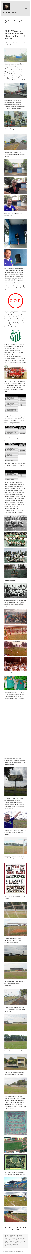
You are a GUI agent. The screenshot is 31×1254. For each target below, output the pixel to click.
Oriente (6, 70)
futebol (17, 1243)
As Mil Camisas (10, 12)
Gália (11, 68)
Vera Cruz (20, 68)
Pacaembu (17, 74)
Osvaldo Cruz (20, 70)
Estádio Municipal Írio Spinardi (15, 1242)
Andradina (15, 80)
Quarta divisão (14, 1244)
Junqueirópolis (8, 76)
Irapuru (17, 76)
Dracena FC (22, 1238)
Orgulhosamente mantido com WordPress (13, 1251)
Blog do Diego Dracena (17, 1174)
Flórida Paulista (9, 74)
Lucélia (13, 72)
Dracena (18, 1238)
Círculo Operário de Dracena (15, 1237)
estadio (7, 1240)
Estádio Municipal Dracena (15, 1241)
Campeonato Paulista (16, 1237)
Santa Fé (14, 484)
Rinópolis (7, 72)
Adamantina (19, 72)
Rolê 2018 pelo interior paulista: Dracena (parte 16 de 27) (15, 35)
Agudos (6, 68)
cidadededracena (11, 510)
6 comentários (10, 1245)
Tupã (23, 80)
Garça (15, 68)
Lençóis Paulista (18, 66)
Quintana (12, 70)
